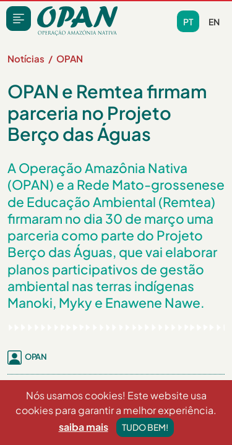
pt (188, 21)
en (214, 21)
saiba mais (83, 426)
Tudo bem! (145, 427)
